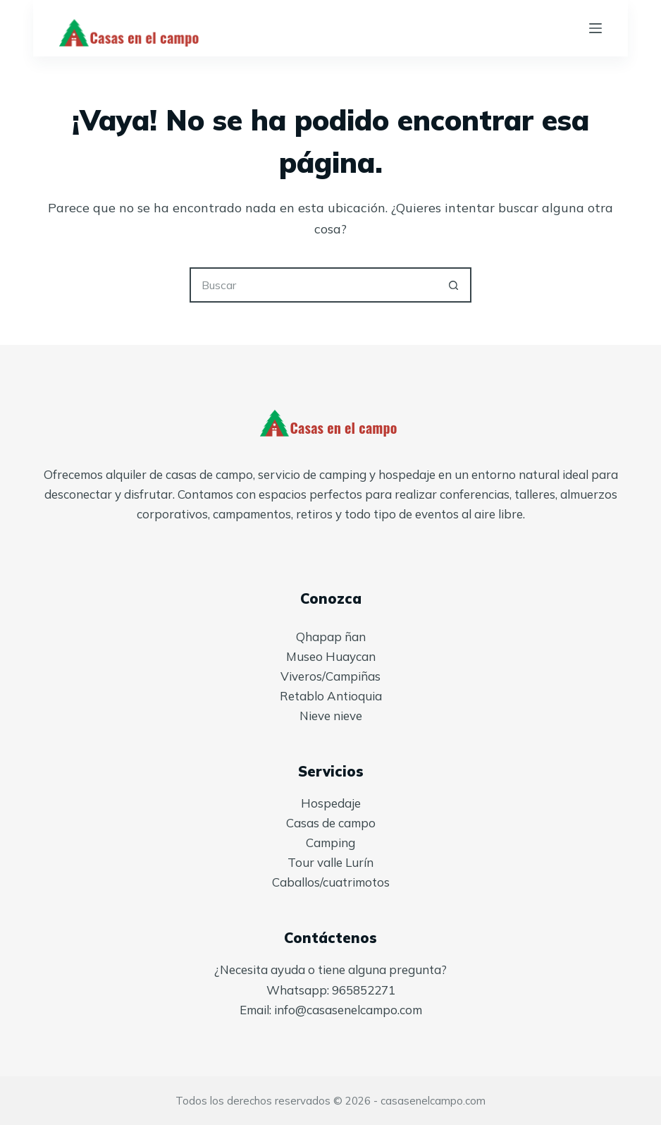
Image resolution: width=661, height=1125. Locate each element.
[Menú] (595, 28)
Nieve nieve (330, 715)
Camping (330, 842)
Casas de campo (331, 822)
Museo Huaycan (331, 656)
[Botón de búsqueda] (453, 285)
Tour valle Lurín (330, 862)
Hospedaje (331, 803)
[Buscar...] (313, 285)
